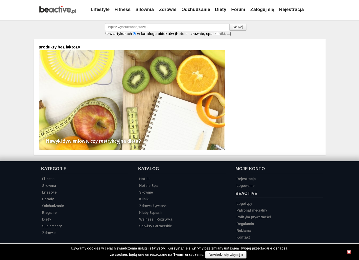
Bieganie (49, 213)
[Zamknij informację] (349, 253)
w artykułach (121, 33)
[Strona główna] (57, 12)
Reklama (244, 231)
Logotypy (244, 204)
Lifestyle (100, 9)
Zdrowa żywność (152, 206)
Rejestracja (246, 179)
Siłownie (146, 192)
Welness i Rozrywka (155, 219)
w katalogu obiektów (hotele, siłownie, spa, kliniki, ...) (184, 33)
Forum (238, 9)
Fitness (122, 9)
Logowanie (245, 186)
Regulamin (245, 224)
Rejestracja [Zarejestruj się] (291, 9)
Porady (48, 199)
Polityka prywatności (254, 217)
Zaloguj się (262, 9)
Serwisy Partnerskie (155, 226)
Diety (220, 9)
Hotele (144, 179)
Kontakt (243, 237)
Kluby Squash (150, 213)
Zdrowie (167, 9)
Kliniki (144, 199)
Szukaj (238, 27)
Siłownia (144, 9)
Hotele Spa (148, 186)
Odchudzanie (195, 9)
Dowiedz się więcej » (226, 255)
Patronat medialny (252, 210)
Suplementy (52, 226)
